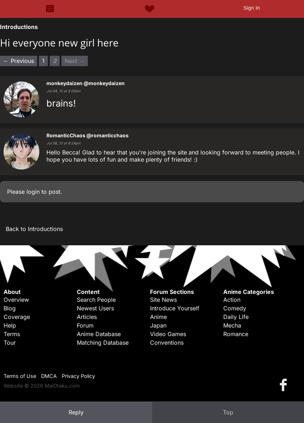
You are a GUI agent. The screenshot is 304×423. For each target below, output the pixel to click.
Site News (163, 299)
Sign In (251, 8)
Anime (158, 316)
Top (228, 412)
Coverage (17, 316)
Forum (85, 325)
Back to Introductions (34, 228)
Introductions (19, 26)
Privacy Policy (78, 376)
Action (231, 299)
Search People (96, 299)
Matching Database (103, 342)
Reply (76, 412)
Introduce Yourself (174, 308)
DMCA (49, 376)
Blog (10, 308)
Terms (12, 334)
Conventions (167, 342)
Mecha (232, 325)
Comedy (234, 308)
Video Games (168, 334)
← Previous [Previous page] (18, 60)
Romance (235, 334)
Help (10, 325)
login (33, 191)
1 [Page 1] (43, 60)
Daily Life (236, 316)
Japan (158, 325)
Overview (16, 299)
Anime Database (99, 334)
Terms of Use (20, 376)
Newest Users (95, 308)
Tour (10, 342)
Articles (87, 316)
